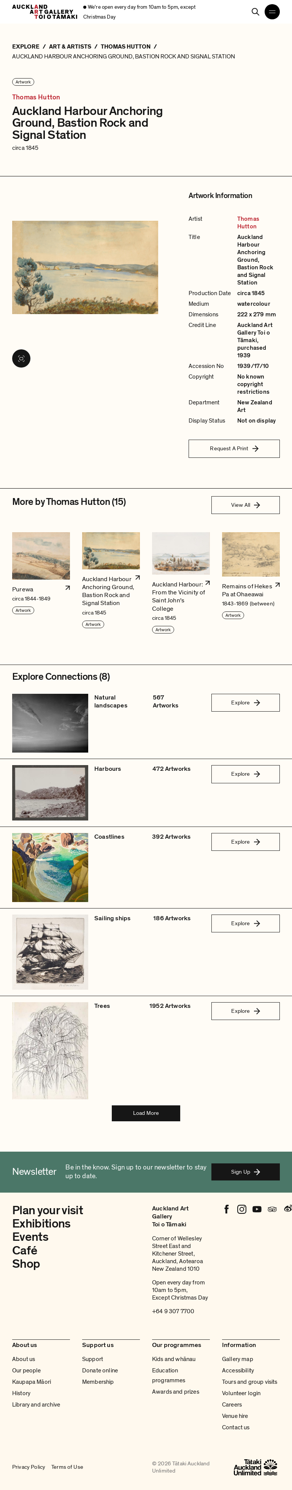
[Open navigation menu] (272, 11)
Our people (26, 1370)
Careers (232, 1404)
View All (245, 505)
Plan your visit (47, 1210)
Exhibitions (41, 1223)
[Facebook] (226, 1209)
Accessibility (238, 1370)
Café (24, 1250)
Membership (98, 1382)
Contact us (236, 1427)
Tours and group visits (250, 1382)
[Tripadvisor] (272, 1209)
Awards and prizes (175, 1392)
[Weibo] (287, 1209)
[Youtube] (257, 1209)
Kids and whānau (173, 1359)
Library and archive (36, 1404)
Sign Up (245, 1172)
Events (30, 1237)
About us (23, 1359)
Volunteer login (241, 1393)
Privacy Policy (28, 1466)
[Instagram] (241, 1209)
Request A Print (234, 448)
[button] (41, 583)
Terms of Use (67, 1466)
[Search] (255, 11)
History (21, 1393)
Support (92, 1359)
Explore (245, 702)
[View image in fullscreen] (21, 358)
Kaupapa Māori (31, 1382)
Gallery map (237, 1359)
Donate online (100, 1370)
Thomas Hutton (36, 97)
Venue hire (235, 1416)
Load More (146, 1113)
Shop (26, 1264)
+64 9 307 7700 (173, 1311)
